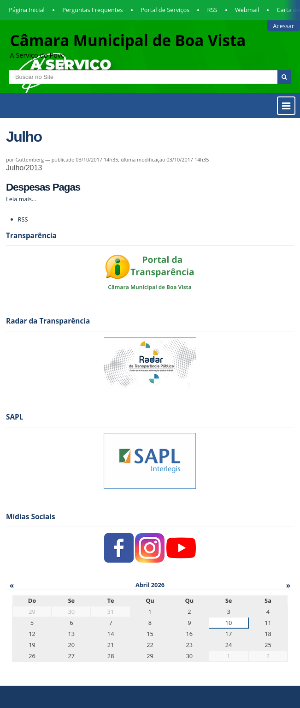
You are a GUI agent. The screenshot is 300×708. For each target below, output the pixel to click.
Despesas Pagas (43, 187)
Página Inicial (27, 10)
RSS (212, 10)
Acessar (283, 26)
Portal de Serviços (165, 10)
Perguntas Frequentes (92, 10)
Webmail (247, 10)
